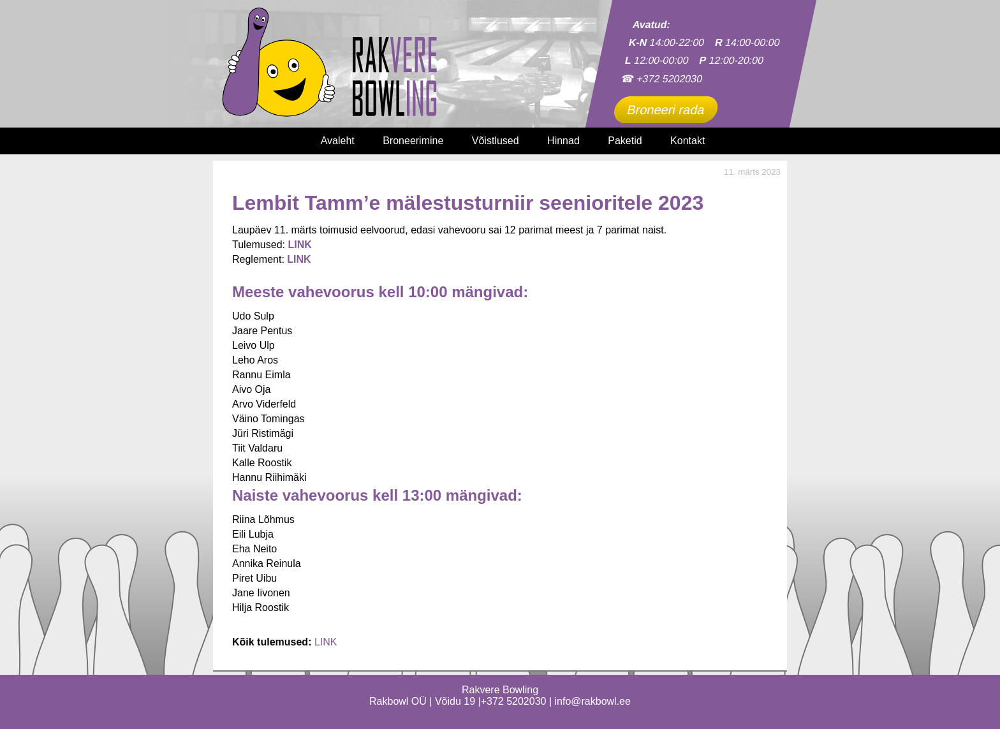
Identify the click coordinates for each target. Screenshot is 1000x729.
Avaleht (338, 140)
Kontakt (687, 140)
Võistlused (495, 140)
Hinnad (563, 140)
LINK (299, 259)
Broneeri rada (666, 110)
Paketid (625, 140)
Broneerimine (413, 140)
